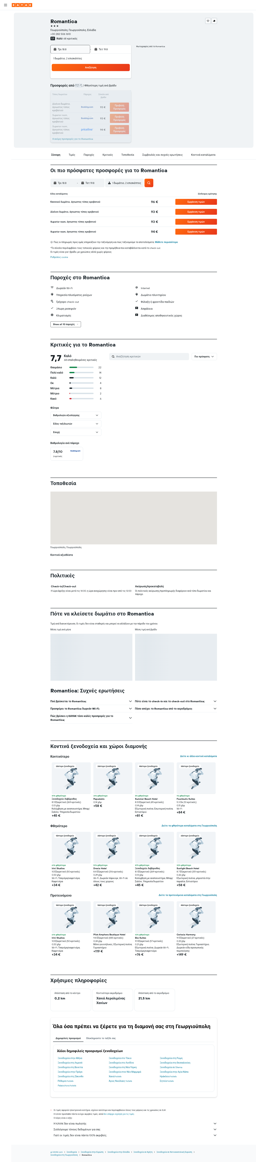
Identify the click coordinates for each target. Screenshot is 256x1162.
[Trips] (5, 61)
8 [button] (115, 87)
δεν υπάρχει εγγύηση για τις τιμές (119, 1114)
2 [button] (122, 79)
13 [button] (99, 95)
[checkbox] (66, 454)
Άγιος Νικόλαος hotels (120, 1081)
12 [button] (91, 95)
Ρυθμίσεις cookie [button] (59, 257)
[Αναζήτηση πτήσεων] (5, 15)
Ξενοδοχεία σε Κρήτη (143, 1152)
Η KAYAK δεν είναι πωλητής (135, 1123)
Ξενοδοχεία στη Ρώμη (171, 1058)
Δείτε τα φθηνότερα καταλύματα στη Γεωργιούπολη (189, 825)
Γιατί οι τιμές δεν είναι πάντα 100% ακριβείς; (135, 1135)
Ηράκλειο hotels (168, 1076)
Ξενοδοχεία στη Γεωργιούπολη (64, 1155)
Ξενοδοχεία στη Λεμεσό (70, 1062)
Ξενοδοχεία (72, 1152)
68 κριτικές (70, 38)
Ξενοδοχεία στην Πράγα (70, 1071)
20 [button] (99, 103)
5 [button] (91, 87)
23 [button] (122, 103)
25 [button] (83, 110)
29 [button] (114, 110)
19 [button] (91, 103)
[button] (5, 5)
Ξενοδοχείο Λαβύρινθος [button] (64, 798)
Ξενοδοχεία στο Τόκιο (120, 1058)
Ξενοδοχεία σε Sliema (171, 1067)
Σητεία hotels (167, 1081)
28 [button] (106, 110)
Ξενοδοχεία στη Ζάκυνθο (71, 1076)
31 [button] (75, 118)
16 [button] (122, 95)
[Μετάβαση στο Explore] (5, 38)
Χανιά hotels (115, 1076)
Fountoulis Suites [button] (186, 798)
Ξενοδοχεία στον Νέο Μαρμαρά (125, 1071)
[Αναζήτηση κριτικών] (152, 356)
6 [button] (99, 87)
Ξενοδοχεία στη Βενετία (70, 1067)
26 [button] (91, 110)
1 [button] (114, 79)
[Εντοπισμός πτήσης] (5, 45)
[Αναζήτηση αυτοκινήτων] (5, 28)
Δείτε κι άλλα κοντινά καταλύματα (198, 756)
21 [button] (107, 103)
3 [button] (75, 87)
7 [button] (107, 87)
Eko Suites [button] (140, 937)
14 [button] (107, 95)
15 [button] (115, 95)
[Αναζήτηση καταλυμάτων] (5, 22)
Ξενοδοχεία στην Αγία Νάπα (174, 1071)
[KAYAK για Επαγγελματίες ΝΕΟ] (5, 51)
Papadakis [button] (98, 798)
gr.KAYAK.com (56, 1152)
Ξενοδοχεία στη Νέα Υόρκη (123, 1067)
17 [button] (75, 103)
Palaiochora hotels (67, 1085)
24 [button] (75, 110)
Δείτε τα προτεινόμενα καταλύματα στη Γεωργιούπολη (188, 895)
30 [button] (122, 110)
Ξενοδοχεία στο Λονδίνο (121, 1062)
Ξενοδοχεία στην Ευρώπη (92, 1152)
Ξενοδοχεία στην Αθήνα (70, 1058)
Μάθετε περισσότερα (166, 242)
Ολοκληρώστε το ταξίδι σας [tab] (101, 1038)
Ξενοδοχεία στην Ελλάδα (118, 1152)
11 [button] (83, 95)
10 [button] (75, 95)
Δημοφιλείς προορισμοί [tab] (68, 1038)
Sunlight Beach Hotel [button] (188, 868)
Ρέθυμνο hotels (65, 1081)
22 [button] (114, 103)
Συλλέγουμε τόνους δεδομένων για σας (135, 1129)
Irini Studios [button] (58, 868)
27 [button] (99, 110)
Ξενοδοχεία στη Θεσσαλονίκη (175, 1062)
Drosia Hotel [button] (100, 868)
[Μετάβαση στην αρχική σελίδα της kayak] (22, 5)
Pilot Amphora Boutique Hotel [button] (109, 934)
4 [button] (83, 87)
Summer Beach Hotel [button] (146, 798)
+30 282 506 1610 (60, 34)
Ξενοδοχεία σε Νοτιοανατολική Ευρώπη (174, 1152)
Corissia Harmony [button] (186, 934)
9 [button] (122, 87)
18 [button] (83, 103)
